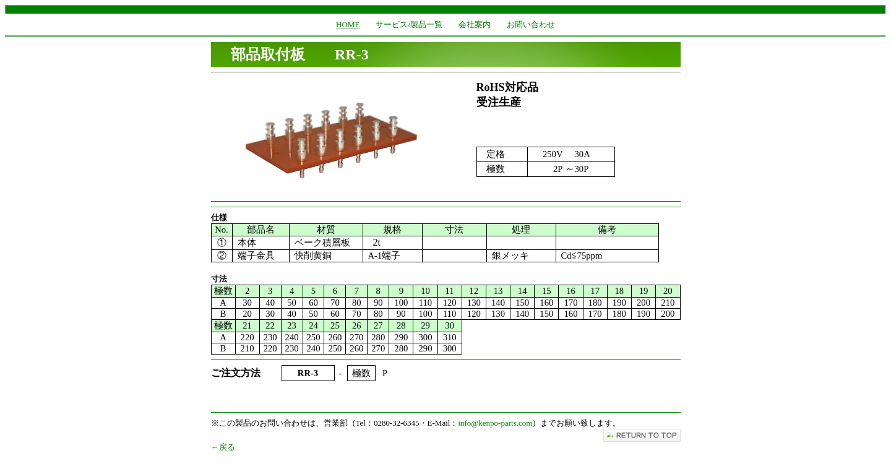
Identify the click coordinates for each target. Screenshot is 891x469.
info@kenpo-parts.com (495, 423)
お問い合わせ (531, 24)
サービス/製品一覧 (409, 24)
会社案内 (474, 24)
